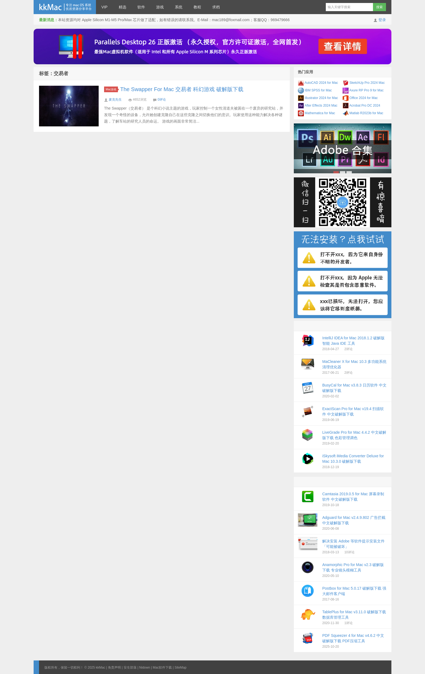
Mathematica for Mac (316, 113)
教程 (197, 7)
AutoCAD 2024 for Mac (318, 83)
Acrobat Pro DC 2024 (361, 105)
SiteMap (180, 667)
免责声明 (114, 667)
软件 (141, 7)
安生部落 (130, 667)
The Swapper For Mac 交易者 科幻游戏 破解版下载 (182, 89)
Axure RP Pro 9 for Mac (363, 90)
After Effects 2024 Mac (317, 105)
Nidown (144, 667)
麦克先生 (115, 99)
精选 (122, 7)
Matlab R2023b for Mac (363, 113)
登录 (382, 20)
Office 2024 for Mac (360, 98)
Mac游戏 (112, 89)
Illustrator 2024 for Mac (318, 98)
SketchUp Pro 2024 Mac (364, 83)
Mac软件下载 (162, 667)
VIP (104, 7)
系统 (178, 7)
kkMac (65, 7)
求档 (216, 7)
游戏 (160, 7)
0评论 (161, 99)
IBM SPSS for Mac (315, 90)
